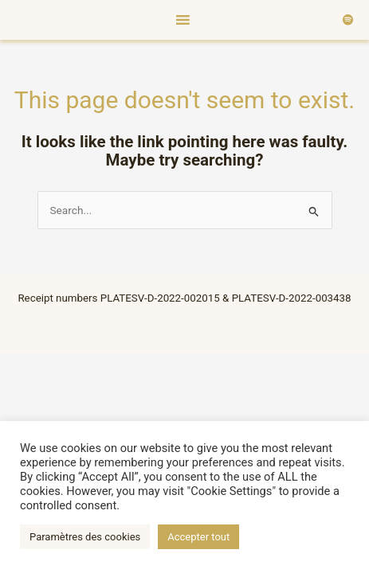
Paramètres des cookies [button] (84, 537)
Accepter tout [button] (198, 537)
